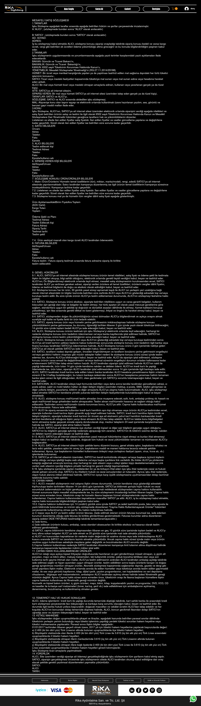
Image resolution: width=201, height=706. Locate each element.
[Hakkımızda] (44, 680)
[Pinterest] (152, 690)
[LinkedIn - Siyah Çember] (132, 690)
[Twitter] (145, 690)
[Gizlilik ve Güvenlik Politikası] (156, 680)
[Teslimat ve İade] (128, 680)
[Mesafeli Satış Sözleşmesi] (100, 680)
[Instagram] (159, 690)
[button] (175, 8)
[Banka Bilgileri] (72, 680)
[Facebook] (138, 690)
